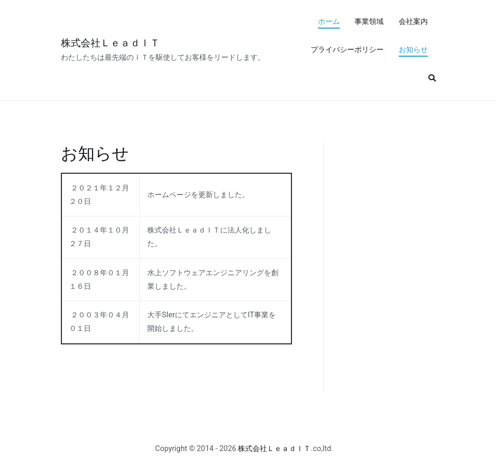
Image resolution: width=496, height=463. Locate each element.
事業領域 (369, 21)
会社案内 (413, 21)
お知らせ (413, 49)
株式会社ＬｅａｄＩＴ (110, 43)
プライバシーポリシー (347, 49)
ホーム (329, 21)
